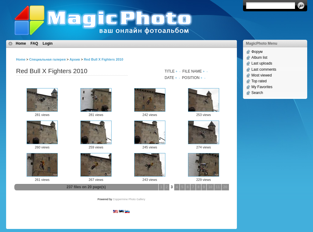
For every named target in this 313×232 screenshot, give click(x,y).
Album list (259, 57)
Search (257, 93)
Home (21, 43)
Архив (74, 59)
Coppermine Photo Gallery (129, 199)
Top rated (259, 81)
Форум (257, 52)
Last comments (264, 69)
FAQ (34, 43)
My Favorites (262, 87)
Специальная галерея (47, 59)
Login (48, 43)
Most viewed (262, 75)
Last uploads (262, 63)
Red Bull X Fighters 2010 (103, 59)
